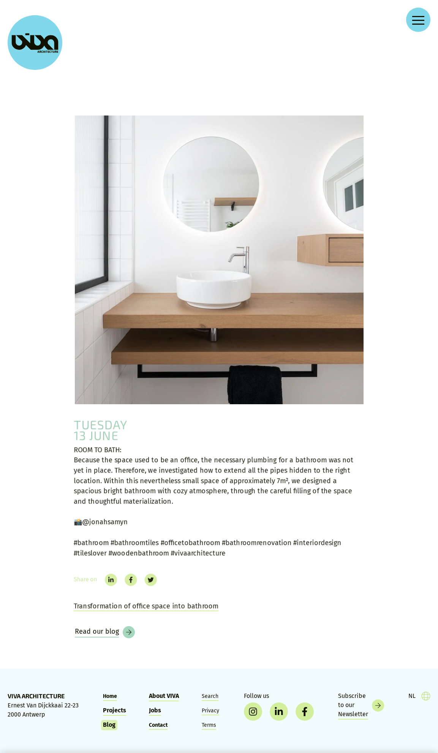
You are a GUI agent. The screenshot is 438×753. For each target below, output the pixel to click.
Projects (114, 710)
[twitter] (147, 582)
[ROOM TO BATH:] (219, 259)
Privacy (210, 710)
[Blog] (105, 632)
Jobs (155, 710)
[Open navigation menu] (418, 20)
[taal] (419, 696)
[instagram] (253, 711)
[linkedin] (106, 582)
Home (110, 696)
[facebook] (126, 582)
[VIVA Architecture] (35, 42)
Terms (209, 725)
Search (210, 696)
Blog (109, 724)
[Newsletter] (361, 705)
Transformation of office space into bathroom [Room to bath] (142, 610)
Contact (158, 725)
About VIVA (164, 695)
